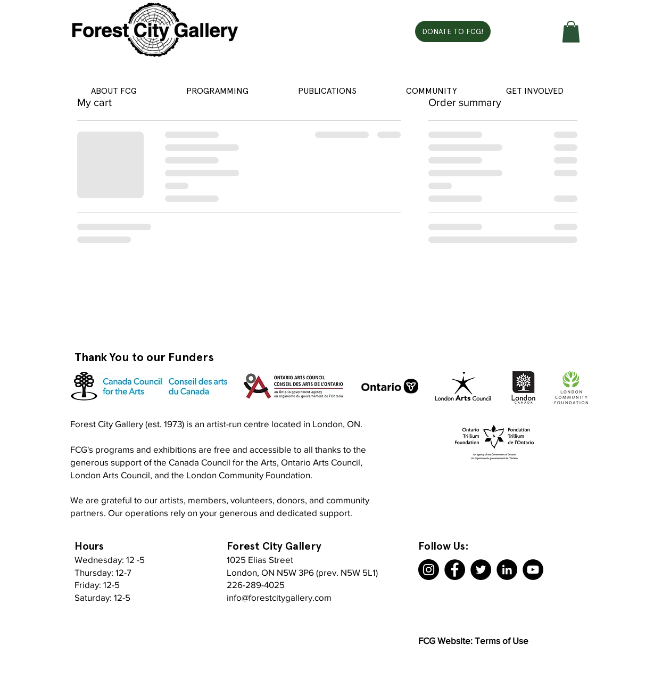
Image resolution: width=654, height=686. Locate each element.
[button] (571, 32)
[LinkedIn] (506, 569)
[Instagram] (428, 569)
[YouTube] (533, 569)
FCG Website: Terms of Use (473, 640)
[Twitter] (480, 569)
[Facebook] (454, 569)
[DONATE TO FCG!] (453, 31)
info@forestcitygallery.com (279, 597)
